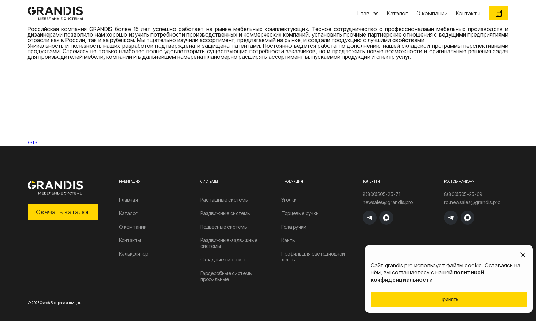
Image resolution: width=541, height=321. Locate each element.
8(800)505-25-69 (463, 194)
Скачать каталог (63, 212)
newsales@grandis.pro (388, 202)
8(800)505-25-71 (381, 194)
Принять (448, 299)
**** (32, 143)
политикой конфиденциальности (427, 276)
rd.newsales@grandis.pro (472, 202)
